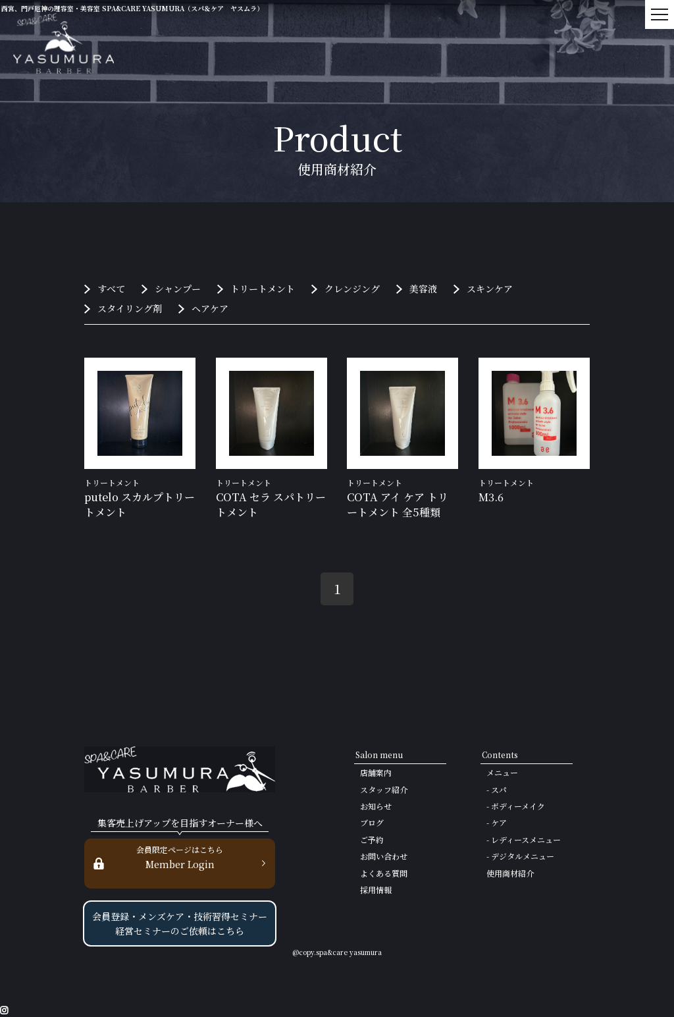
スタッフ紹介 (383, 789)
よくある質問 (383, 873)
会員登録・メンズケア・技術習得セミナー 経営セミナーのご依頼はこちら (179, 923)
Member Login (179, 856)
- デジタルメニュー (520, 856)
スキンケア (490, 288)
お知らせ (376, 805)
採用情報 (376, 889)
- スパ (496, 789)
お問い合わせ (383, 856)
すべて (111, 288)
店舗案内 (376, 772)
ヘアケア (210, 308)
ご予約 (372, 839)
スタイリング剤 (129, 308)
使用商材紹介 (510, 873)
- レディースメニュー (523, 839)
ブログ (372, 822)
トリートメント (262, 288)
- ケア (496, 822)
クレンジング (352, 288)
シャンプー (178, 288)
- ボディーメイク (515, 805)
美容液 (423, 288)
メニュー (502, 772)
